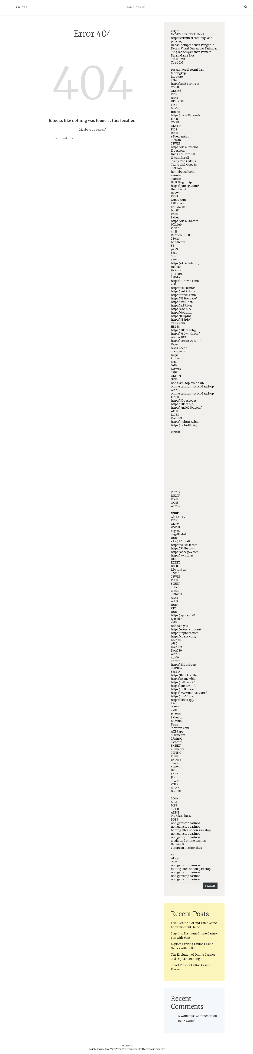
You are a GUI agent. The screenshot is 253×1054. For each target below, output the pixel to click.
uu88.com (177, 749)
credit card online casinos (188, 840)
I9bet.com (178, 150)
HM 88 (175, 326)
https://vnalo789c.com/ (186, 407)
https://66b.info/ (181, 312)
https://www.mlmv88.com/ (189, 693)
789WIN (176, 594)
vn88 (174, 214)
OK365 (175, 524)
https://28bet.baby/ (183, 330)
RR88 (174, 97)
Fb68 (174, 499)
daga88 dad (178, 534)
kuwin (175, 228)
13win (175, 590)
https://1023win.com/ (185, 281)
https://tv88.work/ (183, 682)
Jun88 (175, 397)
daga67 (175, 531)
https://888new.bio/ (183, 678)
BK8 (173, 770)
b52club (176, 224)
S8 (172, 245)
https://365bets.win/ (184, 548)
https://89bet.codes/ (184, 400)
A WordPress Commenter (195, 1016)
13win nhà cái (180, 157)
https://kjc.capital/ (183, 615)
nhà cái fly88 (179, 626)
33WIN (175, 781)
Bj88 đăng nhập (181, 182)
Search (210, 885)
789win (176, 140)
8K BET (176, 745)
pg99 (174, 249)
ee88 (174, 622)
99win (175, 862)
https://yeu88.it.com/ (185, 545)
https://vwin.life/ (182, 555)
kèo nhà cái (178, 569)
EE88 (174, 756)
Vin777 (175, 492)
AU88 (174, 601)
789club (176, 168)
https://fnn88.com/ (183, 295)
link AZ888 (178, 207)
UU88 (174, 538)
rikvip (175, 858)
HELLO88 (177, 101)
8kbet (175, 217)
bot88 (175, 210)
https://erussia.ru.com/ (186, 629)
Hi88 (174, 559)
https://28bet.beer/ (183, 664)
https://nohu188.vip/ (184, 425)
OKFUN (176, 376)
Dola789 (176, 418)
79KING (176, 752)
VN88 (174, 784)
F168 (174, 94)
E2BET (175, 562)
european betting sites (186, 847)
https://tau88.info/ (183, 288)
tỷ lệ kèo (176, 619)
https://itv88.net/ (182, 302)
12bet (175, 80)
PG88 (174, 819)
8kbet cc (176, 717)
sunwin (176, 175)
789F (174, 372)
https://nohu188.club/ (185, 421)
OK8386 (176, 90)
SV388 (175, 809)
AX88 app (177, 731)
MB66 (175, 108)
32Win (175, 573)
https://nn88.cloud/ (184, 689)
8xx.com (176, 742)
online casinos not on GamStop (192, 386)
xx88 (174, 710)
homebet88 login (183, 171)
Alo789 (175, 390)
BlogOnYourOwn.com (153, 1048)
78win (175, 763)
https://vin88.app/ (182, 700)
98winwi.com (180, 728)
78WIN (175, 143)
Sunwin (176, 766)
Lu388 (175, 414)
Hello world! (186, 1021)
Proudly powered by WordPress (105, 1048)
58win (175, 238)
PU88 (174, 580)
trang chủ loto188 (183, 154)
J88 (173, 777)
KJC (173, 608)
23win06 (177, 738)
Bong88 (176, 791)
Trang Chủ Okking (183, 161)
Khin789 (176, 640)
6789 (174, 362)
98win (175, 707)
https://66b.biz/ (181, 309)
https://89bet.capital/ (185, 675)
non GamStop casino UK (187, 383)
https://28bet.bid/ (182, 404)
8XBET (175, 773)
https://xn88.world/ (183, 685)
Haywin (176, 193)
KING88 (176, 432)
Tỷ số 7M (177, 62)
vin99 (175, 657)
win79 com (178, 200)
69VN (175, 802)
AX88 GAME (179, 347)
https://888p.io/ (181, 319)
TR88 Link (178, 59)
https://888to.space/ (184, 298)
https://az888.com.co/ (185, 83)
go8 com (177, 274)
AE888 (175, 812)
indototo (177, 76)
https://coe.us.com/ (183, 636)
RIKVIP (175, 495)
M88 (174, 805)
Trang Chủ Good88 (184, 164)
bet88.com (178, 242)
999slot (176, 270)
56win (175, 256)
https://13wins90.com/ (185, 340)
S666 (174, 798)
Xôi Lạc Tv (178, 516)
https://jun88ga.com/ (185, 185)
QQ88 (175, 502)
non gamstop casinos (185, 823)
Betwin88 (177, 844)
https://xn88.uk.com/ (185, 291)
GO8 (174, 379)
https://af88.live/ (181, 305)
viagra (175, 31)
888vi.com (178, 203)
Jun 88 (175, 112)
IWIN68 (176, 759)
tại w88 (176, 714)
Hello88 (176, 266)
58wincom (178, 735)
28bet (175, 587)
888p (174, 252)
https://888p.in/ (181, 316)
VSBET (176, 513)
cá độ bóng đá (180, 541)
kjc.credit (177, 358)
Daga (174, 344)
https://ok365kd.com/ (185, 221)
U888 (174, 566)
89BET (175, 583)
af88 (174, 284)
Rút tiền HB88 (180, 235)
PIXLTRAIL (23, 7)
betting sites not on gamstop (191, 830)
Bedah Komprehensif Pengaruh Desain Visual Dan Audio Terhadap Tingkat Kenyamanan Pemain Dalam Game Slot (194, 50)
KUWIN (176, 369)
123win (175, 661)
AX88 (174, 411)
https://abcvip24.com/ (185, 552)
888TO (175, 671)
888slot (176, 277)
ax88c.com (178, 323)
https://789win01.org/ (185, 333)
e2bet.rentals (180, 136)
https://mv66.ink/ (182, 696)
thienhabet (178, 189)
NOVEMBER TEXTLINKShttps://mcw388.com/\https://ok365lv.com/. (194, 455)
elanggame (178, 351)
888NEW (177, 668)
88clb (174, 703)
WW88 (175, 527)
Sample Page (136, 7)
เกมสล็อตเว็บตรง (181, 816)
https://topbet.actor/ (184, 633)
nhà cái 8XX (179, 337)
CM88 (175, 87)
